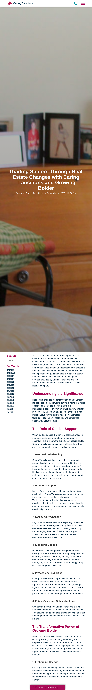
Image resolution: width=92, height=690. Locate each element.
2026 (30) (10, 370)
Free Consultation (47, 687)
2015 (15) (10, 403)
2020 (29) (10, 388)
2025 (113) (11, 373)
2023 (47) (10, 379)
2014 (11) (10, 406)
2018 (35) (10, 394)
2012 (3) (10, 412)
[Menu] (82, 3)
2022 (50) (10, 382)
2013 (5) (10, 409)
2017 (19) (10, 397)
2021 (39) (10, 385)
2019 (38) (10, 391)
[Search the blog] (17, 360)
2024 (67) (10, 376)
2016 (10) (10, 400)
